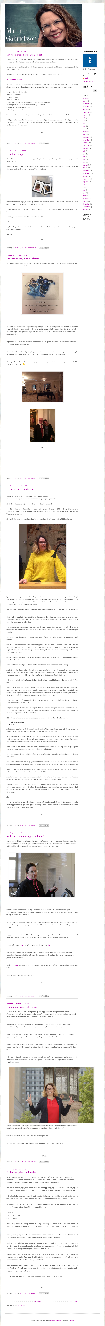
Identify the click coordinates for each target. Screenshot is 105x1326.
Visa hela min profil (89, 81)
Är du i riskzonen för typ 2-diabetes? (25, 836)
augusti (85, 115)
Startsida (38, 1301)
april (84, 126)
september (86, 112)
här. (22, 945)
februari (85, 98)
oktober (85, 109)
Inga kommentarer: (30, 143)
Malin (86, 78)
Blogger (71, 1321)
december (86, 104)
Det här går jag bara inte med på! (24, 55)
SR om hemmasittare (14, 80)
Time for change (14, 154)
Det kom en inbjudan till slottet (22, 259)
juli (84, 118)
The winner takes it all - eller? (21, 1007)
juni (84, 120)
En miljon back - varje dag (20, 489)
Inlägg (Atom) (22, 1305)
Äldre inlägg (74, 1301)
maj (84, 123)
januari (85, 101)
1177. (34, 915)
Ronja (17, 965)
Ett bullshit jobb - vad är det (21, 1173)
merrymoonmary (55, 1321)
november (86, 106)
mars (84, 129)
